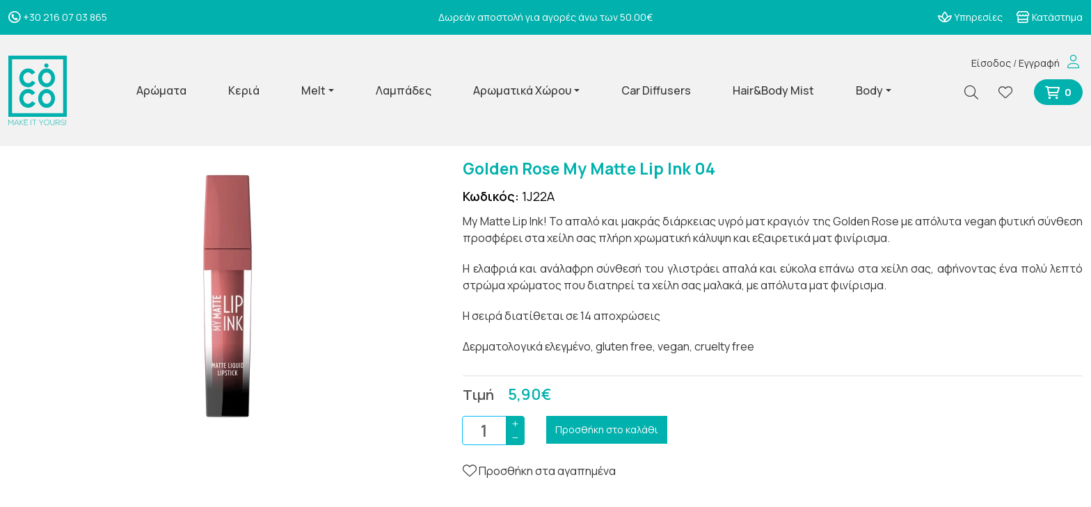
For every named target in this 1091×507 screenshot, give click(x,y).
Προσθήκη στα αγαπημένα (539, 470)
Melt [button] (313, 90)
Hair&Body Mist (773, 90)
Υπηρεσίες (970, 17)
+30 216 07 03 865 (57, 17)
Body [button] (869, 90)
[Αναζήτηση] (976, 92)
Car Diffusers (656, 90)
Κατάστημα (1049, 17)
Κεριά (244, 90)
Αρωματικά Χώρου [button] (522, 90)
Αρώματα (161, 90)
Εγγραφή (1039, 63)
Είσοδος (991, 63)
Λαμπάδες (403, 90)
